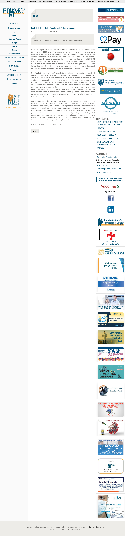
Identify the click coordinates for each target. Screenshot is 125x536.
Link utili (14, 83)
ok (118, 1)
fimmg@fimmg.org (96, 527)
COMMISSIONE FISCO (106, 131)
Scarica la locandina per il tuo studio (110, 112)
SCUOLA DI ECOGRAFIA (106, 135)
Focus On (14, 46)
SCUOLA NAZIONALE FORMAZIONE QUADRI (106, 143)
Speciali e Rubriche (13, 75)
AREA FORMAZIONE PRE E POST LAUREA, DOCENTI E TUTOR (110, 123)
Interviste (15, 42)
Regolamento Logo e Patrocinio (14, 57)
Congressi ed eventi (14, 61)
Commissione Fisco (14, 53)
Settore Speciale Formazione (109, 168)
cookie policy (109, 1)
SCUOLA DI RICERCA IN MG (108, 138)
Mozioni (14, 50)
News (14, 32)
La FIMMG (13, 24)
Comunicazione (13, 28)
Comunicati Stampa (15, 39)
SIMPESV (100, 148)
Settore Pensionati (104, 172)
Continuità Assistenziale (107, 157)
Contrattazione (14, 65)
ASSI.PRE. (100, 128)
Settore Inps (102, 165)
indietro (35, 131)
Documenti (14, 70)
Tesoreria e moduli (13, 79)
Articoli (14, 35)
